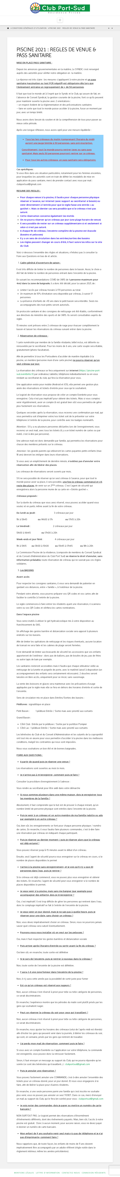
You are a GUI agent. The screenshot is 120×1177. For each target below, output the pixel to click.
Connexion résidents (94, 1173)
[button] (60, 20)
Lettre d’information (48, 1173)
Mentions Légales (24, 1173)
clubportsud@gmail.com (77, 1064)
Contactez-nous (71, 1173)
